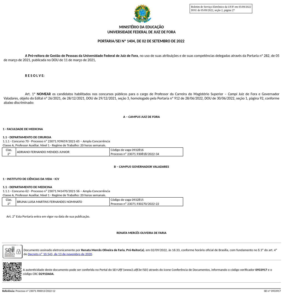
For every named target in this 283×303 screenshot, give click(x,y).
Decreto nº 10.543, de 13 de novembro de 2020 (60, 254)
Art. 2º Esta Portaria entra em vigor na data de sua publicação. (48, 216)
